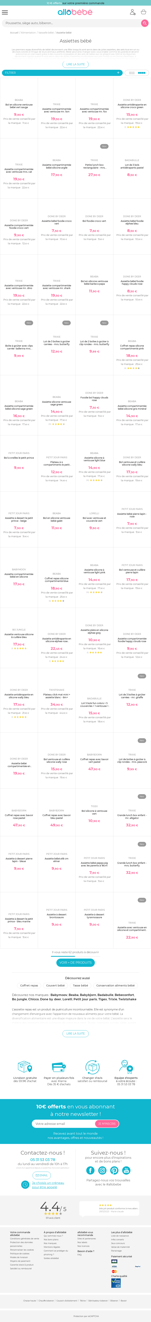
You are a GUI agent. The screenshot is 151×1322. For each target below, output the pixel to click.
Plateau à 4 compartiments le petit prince (57, 465)
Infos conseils (117, 1239)
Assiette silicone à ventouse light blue (94, 459)
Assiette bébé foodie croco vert (57, 222)
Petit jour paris (85, 999)
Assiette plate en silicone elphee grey (94, 631)
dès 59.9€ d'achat (25, 1073)
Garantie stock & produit (21, 1265)
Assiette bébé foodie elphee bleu (132, 222)
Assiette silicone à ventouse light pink (94, 571)
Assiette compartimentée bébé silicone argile (56, 166)
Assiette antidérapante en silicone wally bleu (18, 696)
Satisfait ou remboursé (21, 1268)
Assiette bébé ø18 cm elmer (56, 860)
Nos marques (50, 1243)
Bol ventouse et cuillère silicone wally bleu (132, 463)
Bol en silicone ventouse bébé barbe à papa (94, 282)
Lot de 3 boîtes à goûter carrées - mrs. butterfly (56, 342)
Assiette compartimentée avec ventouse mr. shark (56, 287)
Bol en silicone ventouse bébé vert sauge (19, 106)
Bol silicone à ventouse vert (94, 812)
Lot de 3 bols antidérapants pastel (132, 166)
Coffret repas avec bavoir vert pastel (94, 760)
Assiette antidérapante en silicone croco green (132, 106)
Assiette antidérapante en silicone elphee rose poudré (56, 641)
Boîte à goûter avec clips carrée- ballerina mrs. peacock (19, 348)
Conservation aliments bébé (115, 985)
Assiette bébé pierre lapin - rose (132, 515)
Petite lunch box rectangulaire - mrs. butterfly (94, 167)
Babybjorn (88, 995)
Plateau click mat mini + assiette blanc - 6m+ (56, 696)
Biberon (114, 1301)
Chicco (33, 999)
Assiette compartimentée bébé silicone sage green (18, 407)
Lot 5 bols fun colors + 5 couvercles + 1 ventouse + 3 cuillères (94, 706)
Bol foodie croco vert (94, 221)
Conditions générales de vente (24, 1238)
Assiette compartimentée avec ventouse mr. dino (18, 287)
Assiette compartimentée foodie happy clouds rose (132, 640)
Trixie (112, 999)
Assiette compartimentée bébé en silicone (18, 575)
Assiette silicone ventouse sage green (56, 403)
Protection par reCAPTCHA (86, 1316)
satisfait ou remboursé (92, 1071)
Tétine (83, 1301)
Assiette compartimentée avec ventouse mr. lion (56, 110)
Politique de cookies (19, 1253)
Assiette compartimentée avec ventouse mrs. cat (18, 170)
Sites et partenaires (86, 1238)
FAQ (79, 1255)
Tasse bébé (80, 985)
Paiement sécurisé (121, 1256)
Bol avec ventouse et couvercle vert (94, 519)
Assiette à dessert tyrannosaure (94, 916)
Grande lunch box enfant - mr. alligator (132, 816)
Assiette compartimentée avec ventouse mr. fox (94, 110)
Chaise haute (29, 1301)
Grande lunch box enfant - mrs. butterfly (132, 864)
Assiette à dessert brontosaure (56, 916)
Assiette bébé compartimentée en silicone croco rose (19, 766)
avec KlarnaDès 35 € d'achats (59, 1073)
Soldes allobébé (51, 1258)
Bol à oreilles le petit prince (19, 457)
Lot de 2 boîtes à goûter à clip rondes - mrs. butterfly (94, 342)
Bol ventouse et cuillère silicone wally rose (57, 760)
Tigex (102, 999)
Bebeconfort (124, 995)
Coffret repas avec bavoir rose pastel (19, 816)
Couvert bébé (55, 985)
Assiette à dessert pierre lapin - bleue (19, 860)
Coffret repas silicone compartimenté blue (56, 579)
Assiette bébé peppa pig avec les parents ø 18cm (94, 864)
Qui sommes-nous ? (53, 1236)
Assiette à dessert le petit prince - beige (19, 519)
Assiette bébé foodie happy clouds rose (132, 282)
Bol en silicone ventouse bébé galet (56, 519)
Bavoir (124, 1301)
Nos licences (83, 1246)
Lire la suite (75, 64)
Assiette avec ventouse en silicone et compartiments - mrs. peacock (132, 930)
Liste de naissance (120, 1236)
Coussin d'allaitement (67, 1301)
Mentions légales (52, 1247)
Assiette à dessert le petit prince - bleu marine (19, 920)
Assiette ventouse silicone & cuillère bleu (18, 635)
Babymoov (59, 995)
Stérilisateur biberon (98, 1301)
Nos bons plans (51, 1239)
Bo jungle (19, 999)
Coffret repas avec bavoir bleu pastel (56, 816)
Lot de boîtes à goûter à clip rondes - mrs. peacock (132, 760)
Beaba (74, 995)
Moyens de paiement (20, 1261)
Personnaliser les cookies (22, 1250)
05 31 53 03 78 (126, 1084)
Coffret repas (29, 985)
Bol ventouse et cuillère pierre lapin (132, 571)
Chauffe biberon (46, 1301)
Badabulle (105, 995)
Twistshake (127, 999)
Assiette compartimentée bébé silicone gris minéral (132, 407)
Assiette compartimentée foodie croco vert (18, 226)
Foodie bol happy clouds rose (94, 399)
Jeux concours (118, 1243)
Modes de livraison (19, 1257)
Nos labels (82, 1242)
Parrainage (116, 1251)
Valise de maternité (120, 1247)
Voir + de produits (76, 962)
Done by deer (50, 999)
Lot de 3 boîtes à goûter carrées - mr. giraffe (132, 696)
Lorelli (67, 999)
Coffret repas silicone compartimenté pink (132, 347)
